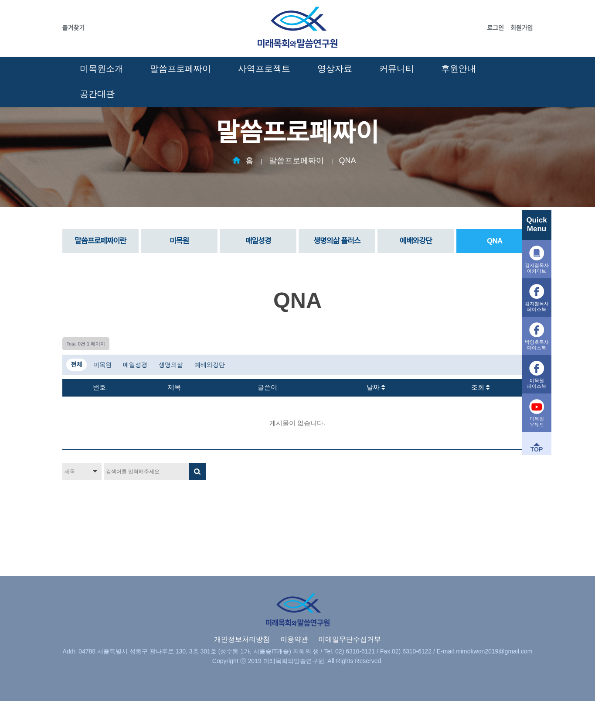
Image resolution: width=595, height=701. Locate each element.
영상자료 (334, 68)
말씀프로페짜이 (180, 68)
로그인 (495, 27)
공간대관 (97, 94)
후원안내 (458, 68)
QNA (347, 160)
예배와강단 (416, 241)
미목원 (179, 241)
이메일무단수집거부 (349, 639)
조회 (480, 387)
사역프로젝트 (264, 68)
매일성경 (258, 241)
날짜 (376, 387)
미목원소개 (101, 68)
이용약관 (294, 639)
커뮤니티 (396, 68)
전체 (76, 364)
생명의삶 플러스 (336, 241)
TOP (536, 449)
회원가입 (521, 27)
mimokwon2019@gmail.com (494, 651)
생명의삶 (171, 364)
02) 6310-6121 (355, 651)
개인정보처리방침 (242, 639)
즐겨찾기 (73, 27)
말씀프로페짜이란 (100, 241)
